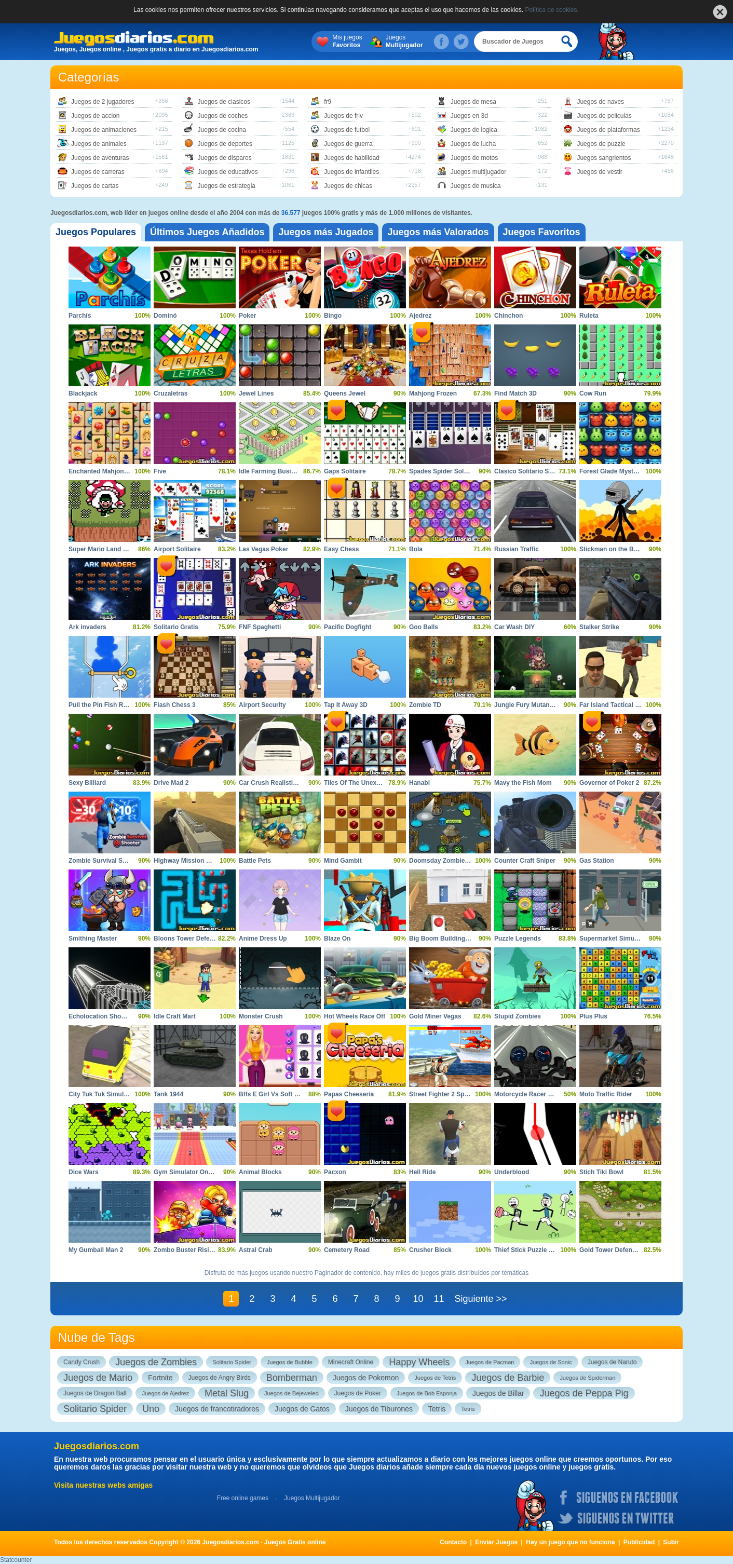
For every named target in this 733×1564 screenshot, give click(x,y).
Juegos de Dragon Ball (94, 1393)
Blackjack (83, 393)
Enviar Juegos (496, 1542)
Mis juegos (347, 41)
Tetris (436, 1409)
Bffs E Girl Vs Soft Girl (272, 1094)
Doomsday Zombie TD (442, 860)
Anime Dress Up (263, 938)
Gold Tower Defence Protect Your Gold (636, 1250)
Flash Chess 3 (175, 705)
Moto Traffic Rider (605, 1094)
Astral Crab (256, 1250)
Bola (416, 549)
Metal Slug (227, 1393)
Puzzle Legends (517, 938)
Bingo (333, 315)
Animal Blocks (260, 1172)
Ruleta (589, 315)
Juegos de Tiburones (379, 1409)
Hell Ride (422, 1172)
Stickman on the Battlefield (619, 549)
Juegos (404, 41)
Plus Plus (593, 1016)
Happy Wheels (419, 1362)
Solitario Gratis (176, 627)
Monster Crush (261, 1016)
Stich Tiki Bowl (601, 1172)
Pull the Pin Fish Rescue (105, 705)
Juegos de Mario (97, 1377)
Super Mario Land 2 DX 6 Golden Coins (126, 549)
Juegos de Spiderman (587, 1378)
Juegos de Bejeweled (291, 1393)
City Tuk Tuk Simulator (102, 1094)
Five (160, 471)
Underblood (511, 1172)
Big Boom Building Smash (448, 938)
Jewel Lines (256, 393)
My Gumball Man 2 (96, 1250)
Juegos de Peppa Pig (583, 1393)
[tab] (95, 232)
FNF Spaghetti (260, 627)
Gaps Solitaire (345, 471)
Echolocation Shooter (101, 1016)
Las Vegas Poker (263, 549)
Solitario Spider (231, 1362)
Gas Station (596, 860)
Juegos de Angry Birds (219, 1377)
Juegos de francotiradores (217, 1409)
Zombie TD (425, 705)
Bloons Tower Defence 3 (189, 938)
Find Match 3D (515, 393)
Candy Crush (81, 1362)
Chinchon (508, 315)
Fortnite (160, 1377)
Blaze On (337, 938)
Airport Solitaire (177, 549)
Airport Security (262, 705)
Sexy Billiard (87, 782)
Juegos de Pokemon (366, 1377)
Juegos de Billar (498, 1393)
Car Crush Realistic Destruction (286, 782)
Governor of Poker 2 (609, 782)
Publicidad (639, 1542)
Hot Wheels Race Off (354, 1016)
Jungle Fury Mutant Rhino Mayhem (546, 705)
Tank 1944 (168, 1094)
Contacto (453, 1542)
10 (418, 1299)
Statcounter (16, 1559)
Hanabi (419, 782)
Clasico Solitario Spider (529, 471)
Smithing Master (93, 938)
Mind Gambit (343, 860)
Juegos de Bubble (290, 1362)
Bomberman (291, 1377)
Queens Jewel (344, 393)
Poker (247, 315)
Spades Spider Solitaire (444, 471)
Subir (671, 1542)
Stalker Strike (599, 627)
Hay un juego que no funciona (570, 1542)
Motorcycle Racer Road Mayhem (542, 1094)
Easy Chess (341, 549)
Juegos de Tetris (435, 1378)
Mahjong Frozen (433, 393)
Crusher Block (430, 1250)
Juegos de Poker (357, 1393)
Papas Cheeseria (349, 1094)
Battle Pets (255, 860)
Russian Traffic (516, 549)
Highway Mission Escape (191, 860)
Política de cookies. (552, 9)
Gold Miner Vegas (435, 1016)
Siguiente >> (480, 1299)
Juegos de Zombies (156, 1362)
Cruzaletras (170, 393)
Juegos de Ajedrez (165, 1393)
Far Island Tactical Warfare (618, 705)
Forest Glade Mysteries (613, 471)
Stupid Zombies (517, 1016)
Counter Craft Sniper (524, 860)
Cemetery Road (347, 1250)
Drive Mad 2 (171, 782)
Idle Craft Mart (175, 1016)
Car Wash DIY (514, 627)
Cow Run (592, 393)
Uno (150, 1409)
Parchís (80, 315)
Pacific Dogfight (347, 627)
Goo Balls (423, 627)
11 (438, 1299)
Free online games (242, 1498)
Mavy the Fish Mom (523, 782)
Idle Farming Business (272, 471)
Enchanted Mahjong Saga (106, 471)
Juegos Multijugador (312, 1498)
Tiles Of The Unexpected (360, 782)
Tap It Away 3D (346, 705)
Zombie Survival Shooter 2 (108, 860)
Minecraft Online (350, 1362)
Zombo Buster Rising (185, 1250)
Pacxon (335, 1172)
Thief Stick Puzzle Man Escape (539, 1250)
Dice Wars (84, 1172)
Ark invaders (87, 627)
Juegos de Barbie (507, 1377)
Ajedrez (420, 315)
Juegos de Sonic (551, 1362)
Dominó (165, 315)
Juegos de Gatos (302, 1409)
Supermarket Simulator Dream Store (633, 938)
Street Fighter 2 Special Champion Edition (471, 1094)
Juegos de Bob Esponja (427, 1393)
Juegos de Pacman (489, 1362)
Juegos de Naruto (612, 1362)
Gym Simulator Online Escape (198, 1172)
